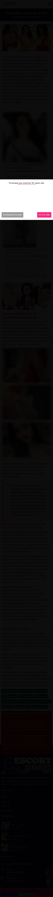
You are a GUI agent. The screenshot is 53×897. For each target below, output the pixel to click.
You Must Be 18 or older (12, 215)
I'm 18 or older (44, 215)
